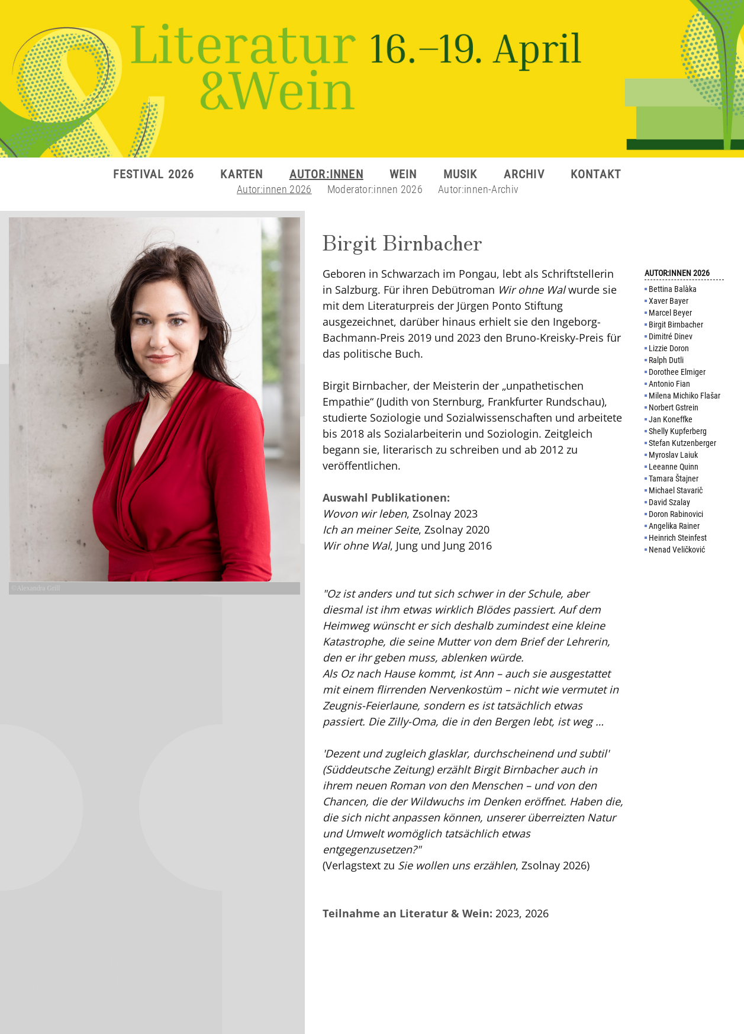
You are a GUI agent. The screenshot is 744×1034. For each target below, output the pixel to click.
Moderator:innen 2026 (375, 189)
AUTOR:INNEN (326, 174)
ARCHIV (524, 174)
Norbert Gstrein (673, 407)
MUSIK (460, 174)
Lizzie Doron (669, 348)
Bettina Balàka (673, 289)
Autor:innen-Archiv (478, 189)
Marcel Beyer (670, 312)
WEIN (403, 174)
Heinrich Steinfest (678, 537)
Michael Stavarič (676, 490)
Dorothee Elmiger (677, 372)
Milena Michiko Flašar (684, 395)
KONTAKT (596, 174)
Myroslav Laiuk (673, 455)
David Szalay (669, 502)
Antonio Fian (669, 383)
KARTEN (241, 174)
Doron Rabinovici (676, 514)
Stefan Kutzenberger (682, 443)
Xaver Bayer (668, 301)
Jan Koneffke (671, 419)
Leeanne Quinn (673, 466)
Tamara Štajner (673, 478)
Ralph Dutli (666, 360)
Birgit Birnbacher (676, 324)
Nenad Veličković (677, 549)
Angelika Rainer (674, 526)
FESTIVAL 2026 (154, 174)
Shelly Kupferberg (678, 431)
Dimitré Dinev (671, 336)
